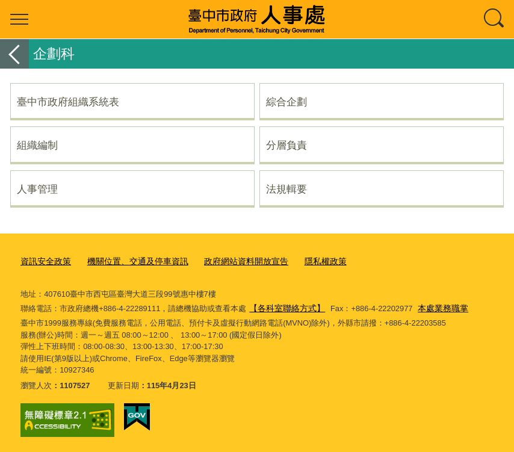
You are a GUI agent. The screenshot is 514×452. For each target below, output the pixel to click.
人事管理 (37, 189)
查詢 (494, 19)
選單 (19, 19)
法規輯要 (286, 189)
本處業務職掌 (435, 306)
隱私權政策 (307, 260)
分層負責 (286, 145)
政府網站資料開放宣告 (232, 260)
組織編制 (37, 145)
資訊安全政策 (43, 260)
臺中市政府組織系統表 (68, 101)
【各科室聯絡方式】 (284, 306)
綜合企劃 (286, 101)
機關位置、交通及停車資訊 (131, 260)
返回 (14, 54)
